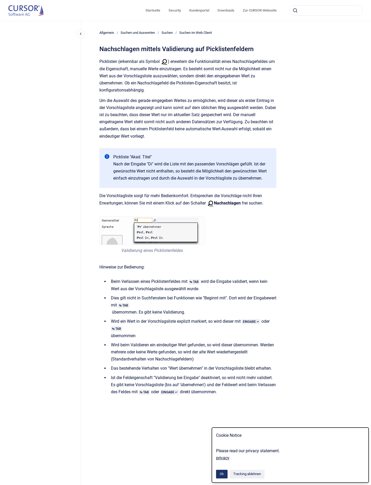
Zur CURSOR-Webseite (260, 10)
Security (175, 10)
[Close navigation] (81, 34)
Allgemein (106, 33)
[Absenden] (295, 10)
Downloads (226, 10)
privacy (222, 457)
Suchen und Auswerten (138, 33)
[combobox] (325, 10)
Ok (222, 474)
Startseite (153, 10)
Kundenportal (199, 10)
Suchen (167, 33)
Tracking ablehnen (247, 474)
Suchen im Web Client (195, 33)
